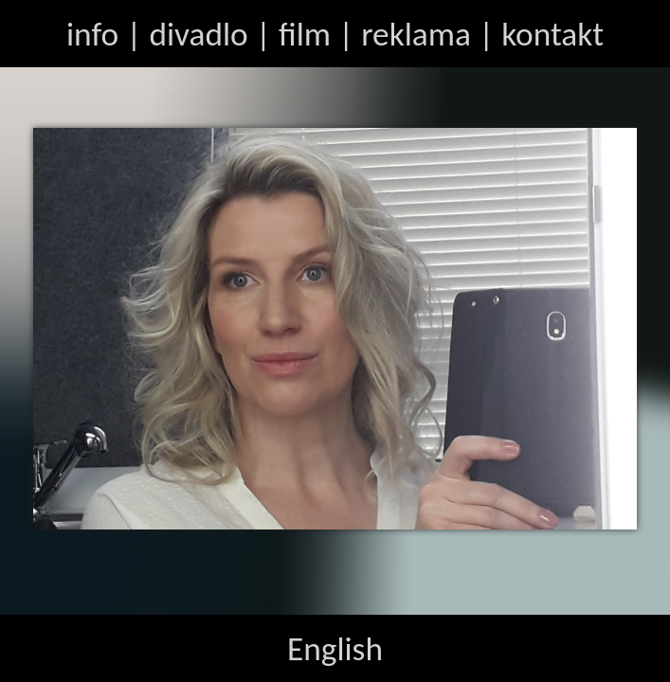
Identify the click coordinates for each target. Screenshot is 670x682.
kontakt (552, 33)
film (305, 33)
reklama (416, 33)
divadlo (198, 33)
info (92, 33)
